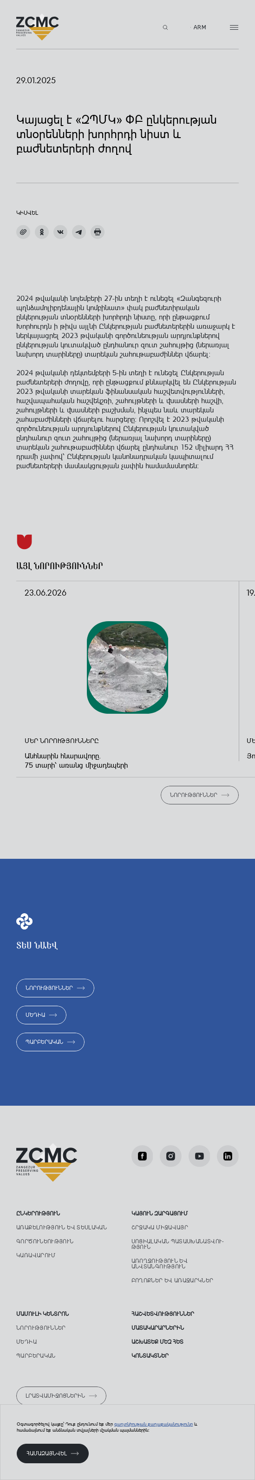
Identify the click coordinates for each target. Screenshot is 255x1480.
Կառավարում (36, 1255)
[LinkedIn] (228, 1156)
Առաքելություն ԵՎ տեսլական (61, 1227)
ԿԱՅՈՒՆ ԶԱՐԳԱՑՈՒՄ (159, 1213)
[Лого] (37, 27)
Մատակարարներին (157, 1328)
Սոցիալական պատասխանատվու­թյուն (177, 1244)
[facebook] (142, 1156)
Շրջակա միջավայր (159, 1227)
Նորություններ (41, 1328)
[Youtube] (199, 1156)
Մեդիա (26, 1342)
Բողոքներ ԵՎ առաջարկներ (172, 1280)
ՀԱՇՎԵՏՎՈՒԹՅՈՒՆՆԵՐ (162, 1314)
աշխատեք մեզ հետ (157, 1342)
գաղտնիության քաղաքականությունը (153, 1424)
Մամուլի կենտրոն (42, 1314)
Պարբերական (36, 1356)
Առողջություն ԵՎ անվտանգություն (159, 1263)
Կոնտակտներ (150, 1356)
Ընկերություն (38, 1213)
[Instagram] (171, 1156)
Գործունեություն (44, 1241)
